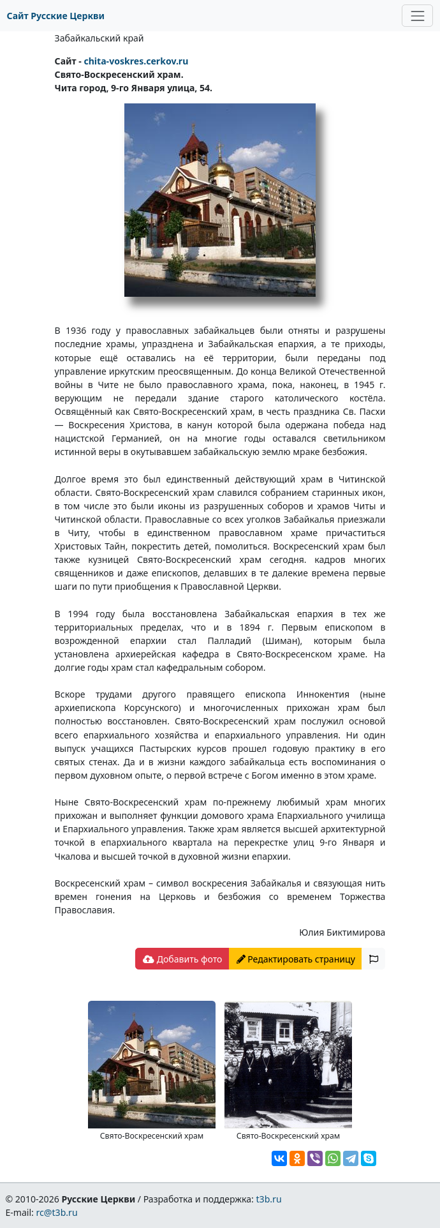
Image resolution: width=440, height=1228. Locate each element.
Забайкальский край (99, 38)
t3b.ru (269, 1199)
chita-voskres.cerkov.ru (136, 61)
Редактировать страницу (296, 959)
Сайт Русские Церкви (56, 16)
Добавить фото (182, 959)
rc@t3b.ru (57, 1212)
